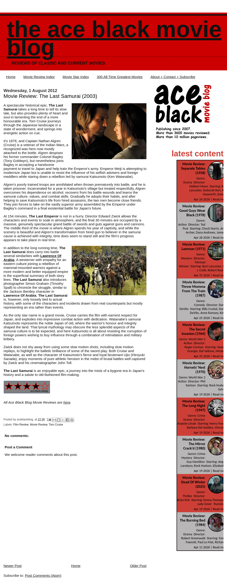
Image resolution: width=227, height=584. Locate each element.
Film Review (20, 424)
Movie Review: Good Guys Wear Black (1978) (192, 210)
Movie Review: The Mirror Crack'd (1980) (193, 443)
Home (10, 77)
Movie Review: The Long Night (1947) (193, 405)
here (66, 402)
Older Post (138, 566)
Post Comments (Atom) (43, 575)
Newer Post (13, 566)
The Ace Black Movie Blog (114, 38)
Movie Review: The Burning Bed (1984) (192, 520)
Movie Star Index (76, 77)
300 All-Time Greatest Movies (119, 77)
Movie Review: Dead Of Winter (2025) (193, 482)
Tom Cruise (56, 424)
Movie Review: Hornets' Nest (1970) (193, 367)
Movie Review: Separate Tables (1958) (193, 168)
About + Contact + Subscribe (172, 77)
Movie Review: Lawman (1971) (193, 246)
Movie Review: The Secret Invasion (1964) (193, 329)
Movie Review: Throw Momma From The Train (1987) (193, 289)
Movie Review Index (39, 77)
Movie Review (38, 424)
